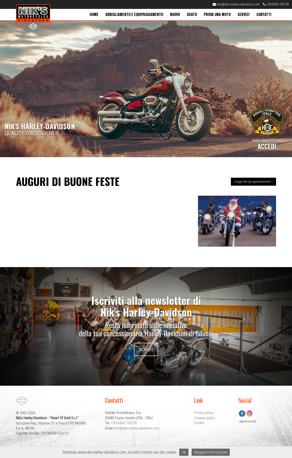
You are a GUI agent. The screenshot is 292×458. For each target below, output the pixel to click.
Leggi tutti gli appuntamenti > (253, 182)
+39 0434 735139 (276, 4)
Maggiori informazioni (210, 452)
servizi (243, 14)
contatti (263, 14)
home (94, 14)
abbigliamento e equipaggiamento (134, 14)
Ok (184, 452)
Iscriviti (146, 349)
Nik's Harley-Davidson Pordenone (33, 16)
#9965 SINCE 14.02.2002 (267, 144)
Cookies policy (204, 418)
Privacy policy (204, 413)
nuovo (175, 14)
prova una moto (217, 14)
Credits (199, 423)
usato (192, 14)
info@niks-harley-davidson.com (236, 4)
